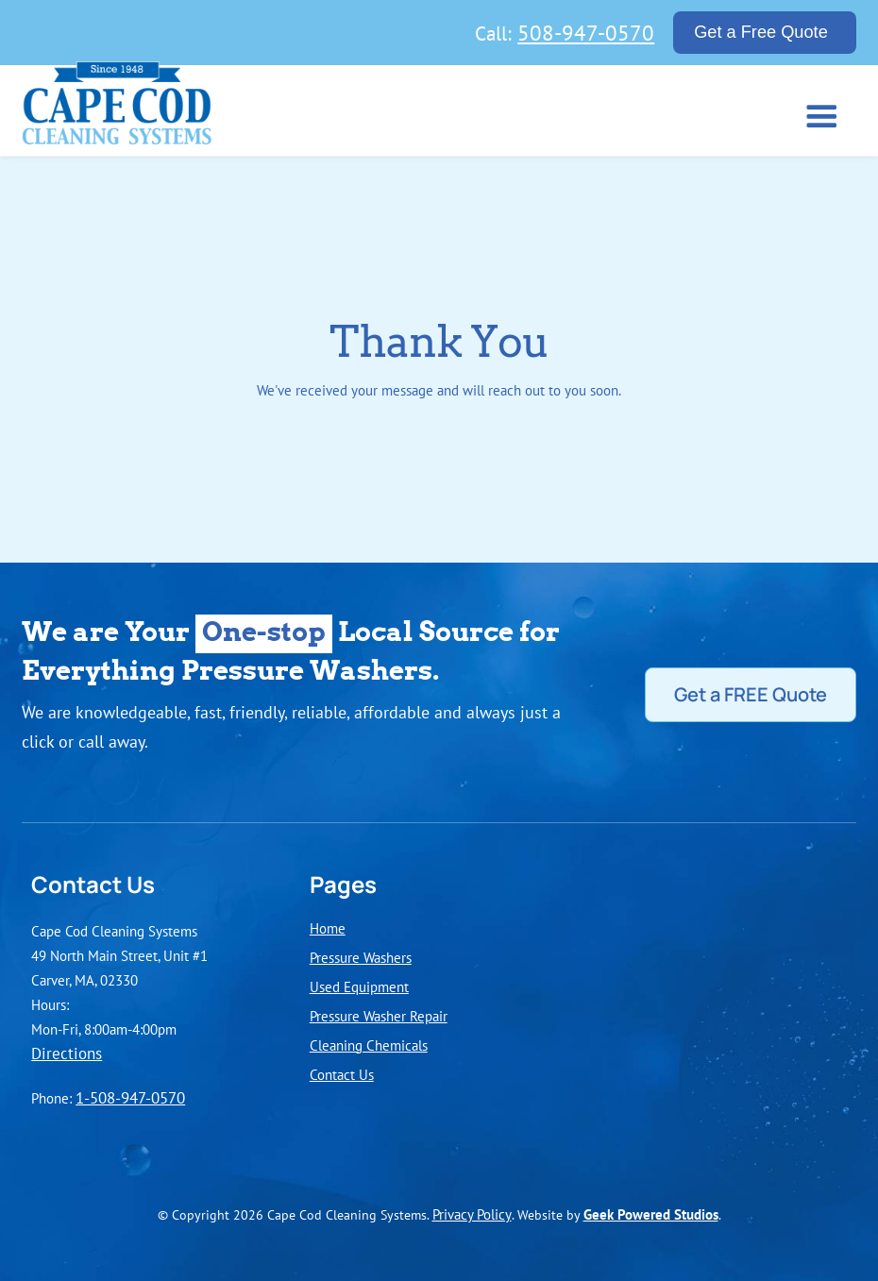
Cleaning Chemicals (369, 1045)
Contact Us (342, 1074)
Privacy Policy (472, 1214)
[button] (818, 114)
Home (328, 928)
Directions (66, 1053)
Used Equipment (359, 986)
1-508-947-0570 (130, 1097)
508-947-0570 (585, 32)
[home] (117, 108)
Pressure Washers (361, 957)
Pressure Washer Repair (378, 1015)
